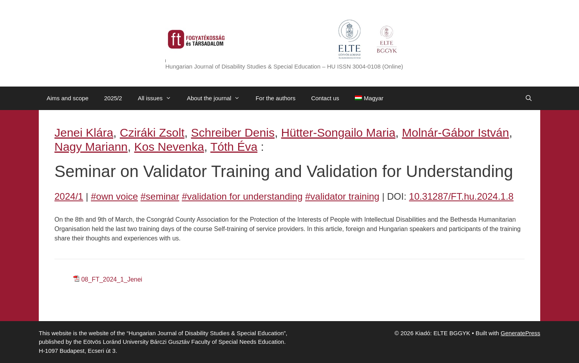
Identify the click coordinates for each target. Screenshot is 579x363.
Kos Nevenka (169, 146)
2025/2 (113, 98)
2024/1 (68, 196)
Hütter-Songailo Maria (338, 132)
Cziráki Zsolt (152, 132)
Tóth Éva (233, 146)
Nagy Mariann (91, 146)
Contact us (325, 98)
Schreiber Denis (232, 132)
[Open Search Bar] (528, 98)
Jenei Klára (83, 132)
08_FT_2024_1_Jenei (111, 279)
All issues (158, 98)
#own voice (114, 196)
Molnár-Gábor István (455, 132)
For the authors (275, 98)
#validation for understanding (242, 196)
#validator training (342, 196)
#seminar (160, 196)
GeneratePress (520, 333)
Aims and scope (68, 98)
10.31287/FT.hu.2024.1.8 (461, 196)
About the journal (217, 98)
